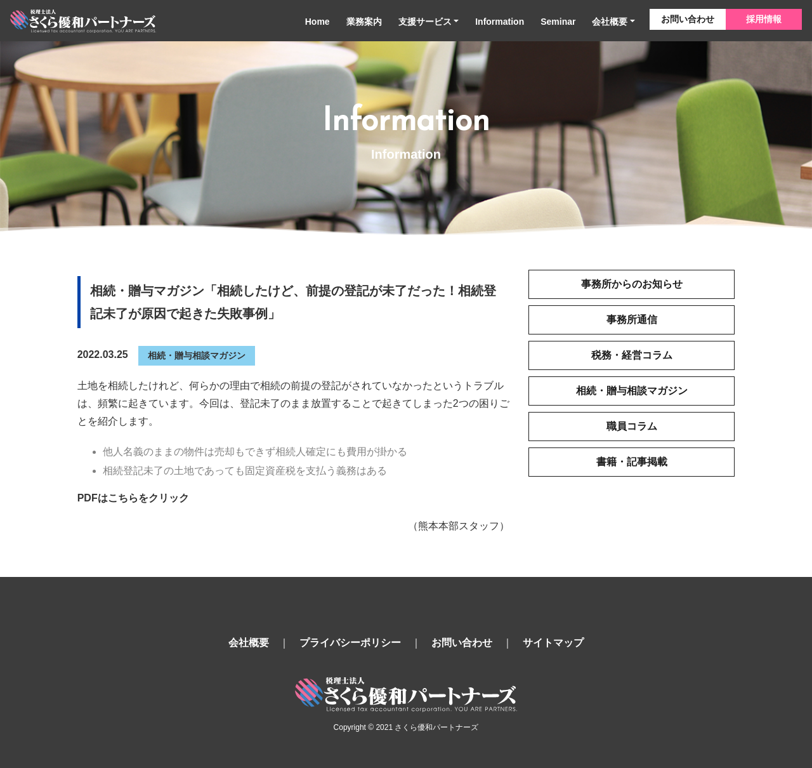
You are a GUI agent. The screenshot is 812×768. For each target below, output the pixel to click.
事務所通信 (631, 319)
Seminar (557, 22)
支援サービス (425, 22)
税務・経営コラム (631, 355)
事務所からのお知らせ (632, 284)
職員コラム (631, 426)
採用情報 (764, 19)
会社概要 (609, 22)
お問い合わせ (687, 19)
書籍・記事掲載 (631, 461)
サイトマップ (553, 642)
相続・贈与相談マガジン (197, 355)
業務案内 (364, 22)
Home (317, 22)
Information (499, 22)
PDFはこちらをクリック (133, 498)
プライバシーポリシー (350, 642)
